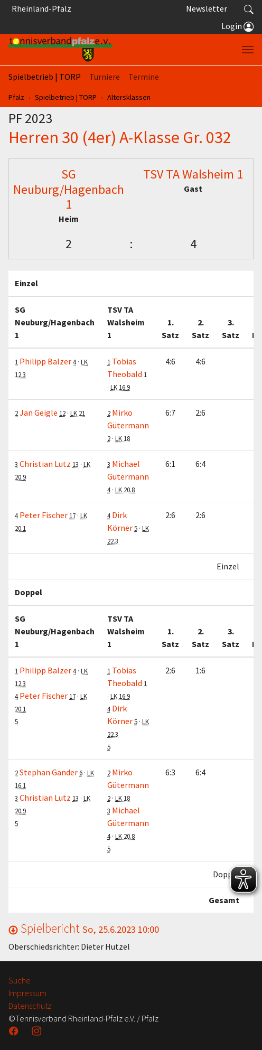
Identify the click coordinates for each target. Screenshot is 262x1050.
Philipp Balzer (45, 361)
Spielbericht (83, 928)
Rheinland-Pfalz (39, 8)
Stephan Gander (49, 772)
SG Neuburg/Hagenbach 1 (68, 189)
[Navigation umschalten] (248, 50)
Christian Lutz (45, 463)
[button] (249, 8)
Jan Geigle (39, 412)
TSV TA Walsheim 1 (193, 174)
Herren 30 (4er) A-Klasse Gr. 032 (119, 137)
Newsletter (206, 8)
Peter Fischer (44, 515)
